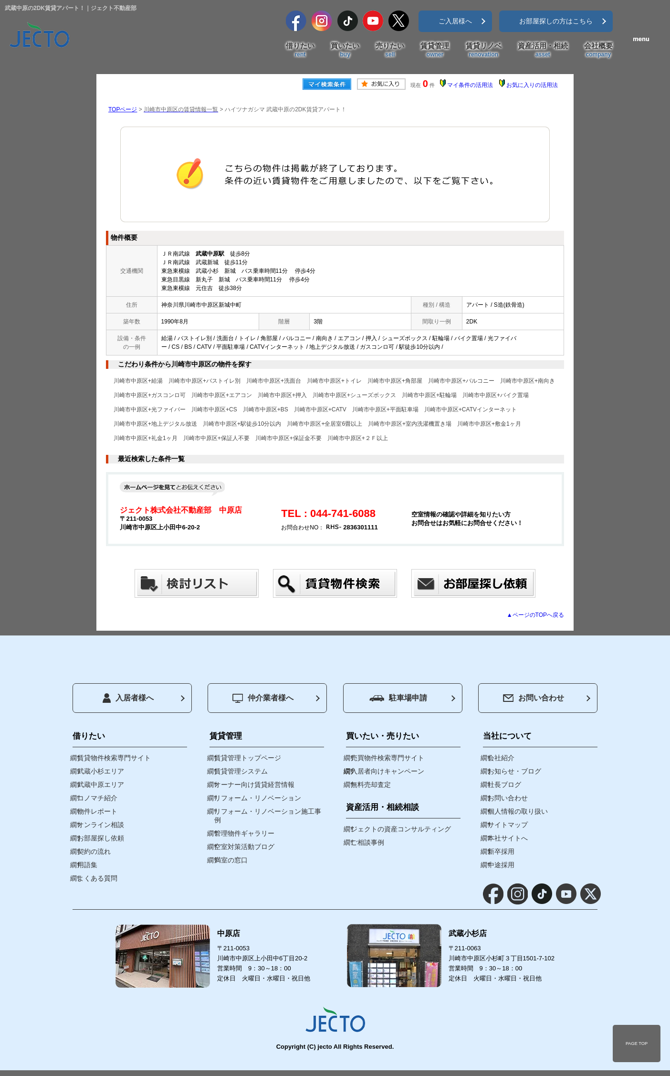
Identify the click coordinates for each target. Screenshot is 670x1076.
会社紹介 (501, 758)
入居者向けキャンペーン (387, 771)
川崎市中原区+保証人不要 (216, 438)
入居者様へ (128, 698)
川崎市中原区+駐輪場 (429, 395)
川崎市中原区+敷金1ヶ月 (489, 423)
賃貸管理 (434, 50)
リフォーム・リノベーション (257, 798)
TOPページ (122, 109)
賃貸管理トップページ (247, 758)
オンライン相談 (100, 825)
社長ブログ (504, 784)
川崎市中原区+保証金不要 (288, 438)
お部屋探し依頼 (100, 838)
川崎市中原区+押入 (282, 395)
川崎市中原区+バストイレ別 (204, 380)
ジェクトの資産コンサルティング (401, 829)
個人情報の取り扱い (518, 811)
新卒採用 (501, 851)
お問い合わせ (533, 698)
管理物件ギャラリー (244, 833)
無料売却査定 (371, 784)
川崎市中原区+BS (265, 409)
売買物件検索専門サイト (387, 758)
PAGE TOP (637, 1043)
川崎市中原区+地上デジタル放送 (155, 423)
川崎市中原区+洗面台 (273, 380)
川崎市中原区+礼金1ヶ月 (146, 438)
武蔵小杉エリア (100, 771)
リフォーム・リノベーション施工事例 (267, 815)
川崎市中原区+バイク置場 (495, 395)
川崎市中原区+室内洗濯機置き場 (409, 423)
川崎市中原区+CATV (320, 409)
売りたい (390, 50)
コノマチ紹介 (97, 798)
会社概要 (598, 50)
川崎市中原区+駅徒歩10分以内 (242, 423)
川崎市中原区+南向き (527, 380)
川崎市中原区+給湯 (138, 380)
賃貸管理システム (241, 771)
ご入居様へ (455, 21)
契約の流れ (94, 851)
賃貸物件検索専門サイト (114, 758)
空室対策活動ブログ (244, 846)
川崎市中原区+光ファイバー (150, 409)
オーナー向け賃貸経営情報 (254, 784)
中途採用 (501, 865)
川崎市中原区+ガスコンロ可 (150, 395)
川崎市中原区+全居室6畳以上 (324, 423)
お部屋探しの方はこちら (556, 21)
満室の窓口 (231, 860)
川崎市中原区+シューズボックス (354, 395)
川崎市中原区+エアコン (221, 395)
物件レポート (97, 811)
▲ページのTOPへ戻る (535, 615)
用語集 (87, 865)
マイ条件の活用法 (470, 85)
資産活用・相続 (543, 50)
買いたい (345, 50)
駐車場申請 (398, 698)
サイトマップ (508, 825)
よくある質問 (97, 878)
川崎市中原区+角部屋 (394, 380)
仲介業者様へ (262, 698)
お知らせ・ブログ (514, 771)
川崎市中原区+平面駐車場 (385, 409)
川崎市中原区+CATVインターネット (470, 409)
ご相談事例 (367, 842)
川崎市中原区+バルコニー (461, 380)
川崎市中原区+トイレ (334, 380)
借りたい (300, 50)
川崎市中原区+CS (214, 409)
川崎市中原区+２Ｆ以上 (357, 438)
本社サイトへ (508, 838)
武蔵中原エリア (100, 784)
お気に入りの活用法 (532, 85)
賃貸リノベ (484, 50)
